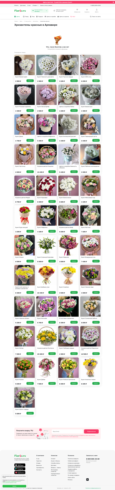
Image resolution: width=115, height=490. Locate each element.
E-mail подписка (72, 472)
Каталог (53, 458)
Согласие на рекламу (73, 462)
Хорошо (14, 486)
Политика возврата (73, 458)
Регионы (70, 479)
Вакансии (39, 464)
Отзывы (35, 4)
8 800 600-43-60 (93, 458)
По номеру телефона (73, 474)
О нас (29, 4)
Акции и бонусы (55, 460)
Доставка (23, 4)
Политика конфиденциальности (93, 487)
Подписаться (91, 430)
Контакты (39, 469)
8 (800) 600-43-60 (96, 4)
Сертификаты (40, 467)
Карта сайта (71, 476)
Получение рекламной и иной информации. (68, 435)
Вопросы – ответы (56, 467)
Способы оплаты (55, 462)
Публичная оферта (73, 460)
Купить (30, 80)
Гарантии (39, 460)
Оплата (16, 4)
